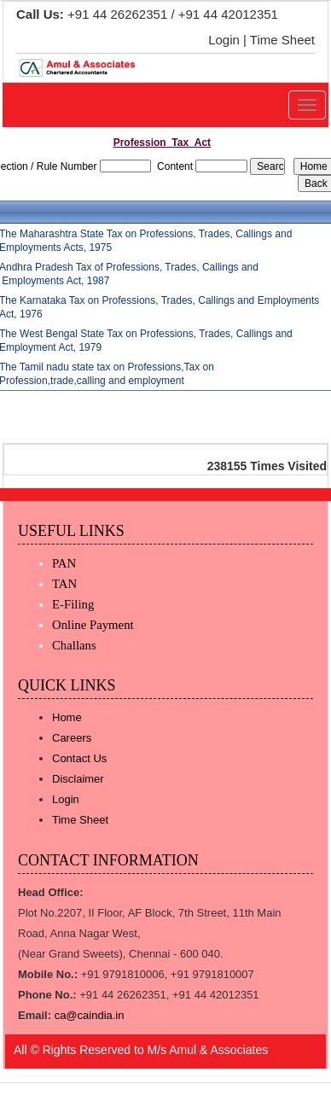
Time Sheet (282, 39)
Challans (74, 645)
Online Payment (93, 625)
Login (224, 39)
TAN (64, 584)
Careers (71, 737)
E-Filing (73, 604)
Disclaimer (78, 778)
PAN (64, 563)
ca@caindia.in (90, 1015)
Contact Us (79, 758)
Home (67, 717)
